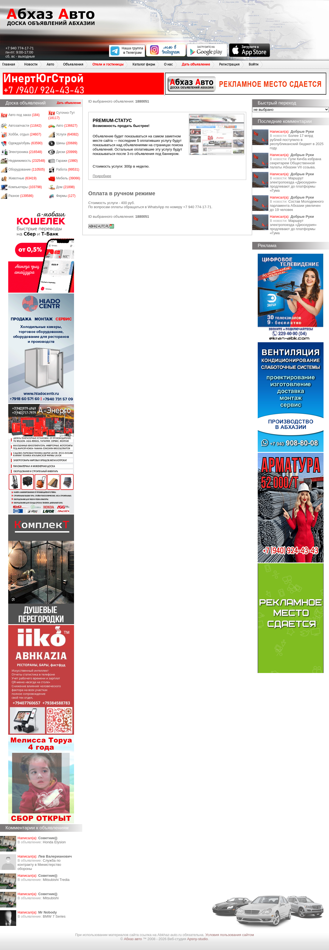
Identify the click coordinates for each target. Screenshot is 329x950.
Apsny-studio (197, 939)
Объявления (73, 64)
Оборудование (26, 169)
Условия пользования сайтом (229, 935)
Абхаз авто (133, 939)
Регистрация (229, 64)
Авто (50, 64)
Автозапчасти (25, 126)
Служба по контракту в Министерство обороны (39, 864)
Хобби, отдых (24, 134)
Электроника (25, 152)
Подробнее (102, 176)
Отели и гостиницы (107, 64)
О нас (168, 64)
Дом (65, 187)
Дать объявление (196, 64)
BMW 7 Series (54, 916)
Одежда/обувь (25, 143)
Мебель (68, 178)
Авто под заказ (24, 115)
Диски (67, 152)
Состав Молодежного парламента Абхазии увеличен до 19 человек (297, 205)
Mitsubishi (51, 898)
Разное (20, 196)
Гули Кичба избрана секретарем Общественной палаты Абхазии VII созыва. (295, 163)
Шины (67, 143)
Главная (8, 64)
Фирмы (66, 196)
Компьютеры (25, 187)
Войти (254, 64)
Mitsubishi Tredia (56, 880)
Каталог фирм (143, 64)
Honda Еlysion (54, 842)
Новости (31, 64)
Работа (67, 169)
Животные (22, 178)
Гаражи (67, 161)
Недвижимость (26, 161)
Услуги (67, 134)
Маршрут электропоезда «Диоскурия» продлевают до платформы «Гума (293, 184)
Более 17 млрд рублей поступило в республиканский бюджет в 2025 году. (297, 142)
